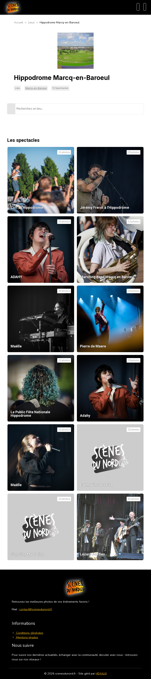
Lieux (31, 22)
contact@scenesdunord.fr (35, 609)
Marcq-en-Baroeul (36, 88)
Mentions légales (25, 637)
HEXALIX (101, 673)
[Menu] (144, 7)
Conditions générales (27, 633)
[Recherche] (138, 7)
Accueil (18, 22)
